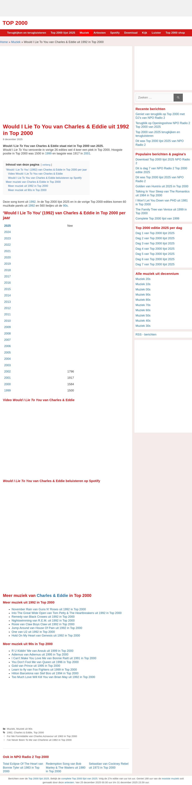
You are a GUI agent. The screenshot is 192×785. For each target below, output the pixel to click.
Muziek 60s (143, 310)
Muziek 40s (143, 320)
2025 (7, 225)
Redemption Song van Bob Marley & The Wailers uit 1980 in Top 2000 (65, 767)
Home (4, 42)
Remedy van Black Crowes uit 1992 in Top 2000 (43, 616)
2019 (7, 263)
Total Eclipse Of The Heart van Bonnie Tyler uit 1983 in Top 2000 (23, 767)
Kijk (144, 32)
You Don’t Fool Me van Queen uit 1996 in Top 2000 (45, 662)
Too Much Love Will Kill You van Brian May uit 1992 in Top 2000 (53, 677)
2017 (7, 276)
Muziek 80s (143, 299)
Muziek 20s (143, 279)
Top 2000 (15, 23)
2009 (7, 327)
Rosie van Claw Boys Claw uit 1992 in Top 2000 (43, 624)
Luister (156, 32)
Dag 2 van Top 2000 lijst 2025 (155, 238)
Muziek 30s (143, 325)
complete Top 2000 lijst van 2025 (79, 778)
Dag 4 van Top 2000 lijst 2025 (155, 248)
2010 (7, 320)
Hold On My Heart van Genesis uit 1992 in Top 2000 (46, 635)
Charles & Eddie (52, 595)
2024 (7, 232)
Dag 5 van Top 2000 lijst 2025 (155, 253)
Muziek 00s (143, 289)
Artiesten (100, 32)
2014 (7, 295)
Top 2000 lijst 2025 (63, 32)
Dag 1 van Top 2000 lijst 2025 (155, 233)
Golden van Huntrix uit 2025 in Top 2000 (162, 186)
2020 (7, 257)
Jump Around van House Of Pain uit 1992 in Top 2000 (47, 628)
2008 (7, 333)
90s (65, 205)
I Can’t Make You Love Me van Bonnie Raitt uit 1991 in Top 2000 (54, 658)
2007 (7, 339)
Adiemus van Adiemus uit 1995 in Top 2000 (40, 654)
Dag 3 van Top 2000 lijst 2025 (155, 243)
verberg (46, 164)
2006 (7, 346)
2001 (87, 153)
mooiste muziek (170, 778)
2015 (7, 289)
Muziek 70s (143, 305)
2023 (7, 238)
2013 (7, 301)
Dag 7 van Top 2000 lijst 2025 (155, 264)
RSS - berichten (146, 334)
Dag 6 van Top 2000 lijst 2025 (155, 259)
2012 (7, 308)
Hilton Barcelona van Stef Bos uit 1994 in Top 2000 (45, 673)
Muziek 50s (143, 315)
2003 (7, 365)
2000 (7, 384)
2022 (7, 244)
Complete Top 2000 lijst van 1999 (157, 218)
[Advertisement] (96, 7)
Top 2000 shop (175, 32)
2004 (7, 358)
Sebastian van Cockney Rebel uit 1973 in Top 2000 (108, 765)
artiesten (69, 782)
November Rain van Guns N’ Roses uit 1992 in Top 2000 (49, 609)
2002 (7, 371)
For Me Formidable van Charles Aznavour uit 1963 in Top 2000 (42, 736)
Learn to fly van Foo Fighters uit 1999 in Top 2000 (44, 669)
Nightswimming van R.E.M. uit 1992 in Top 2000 (43, 620)
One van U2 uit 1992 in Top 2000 (33, 631)
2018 (7, 270)
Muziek (84, 32)
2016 (7, 282)
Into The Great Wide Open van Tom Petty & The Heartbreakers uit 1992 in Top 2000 (67, 613)
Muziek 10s (143, 284)
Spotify (115, 32)
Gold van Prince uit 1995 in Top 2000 (36, 665)
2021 (7, 251)
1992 (32, 201)
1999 (48, 153)
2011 (7, 314)
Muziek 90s (143, 294)
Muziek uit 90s (24, 728)
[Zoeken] (178, 98)
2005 (7, 352)
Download (131, 32)
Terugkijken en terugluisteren (26, 32)
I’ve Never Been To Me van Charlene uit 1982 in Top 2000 (39, 740)
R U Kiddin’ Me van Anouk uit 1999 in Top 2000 (42, 650)
